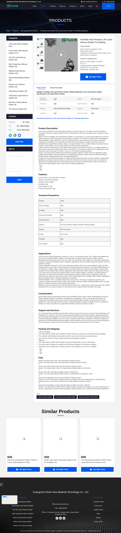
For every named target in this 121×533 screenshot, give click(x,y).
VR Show (53, 6)
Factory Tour (98, 505)
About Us (62, 6)
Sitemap (98, 517)
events (82, 6)
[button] (40, 69)
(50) (17, 59)
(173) (18, 52)
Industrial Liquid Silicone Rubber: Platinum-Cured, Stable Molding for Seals (22, 461)
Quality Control (98, 509)
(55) (19, 79)
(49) (18, 91)
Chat (108, 6)
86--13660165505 (108, 1)
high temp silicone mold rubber (88, 397)
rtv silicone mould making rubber (65, 397)
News (98, 513)
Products (43, 6)
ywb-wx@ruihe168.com (89, 1)
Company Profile (98, 502)
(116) (17, 72)
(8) (18, 103)
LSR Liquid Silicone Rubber (29, 31)
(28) (18, 65)
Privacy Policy (98, 521)
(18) (17, 86)
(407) (18, 45)
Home (34, 6)
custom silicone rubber (45, 397)
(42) (18, 109)
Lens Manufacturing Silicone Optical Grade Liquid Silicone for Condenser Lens (96, 461)
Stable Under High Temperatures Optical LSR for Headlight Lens (60, 461)
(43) (18, 97)
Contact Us (72, 6)
